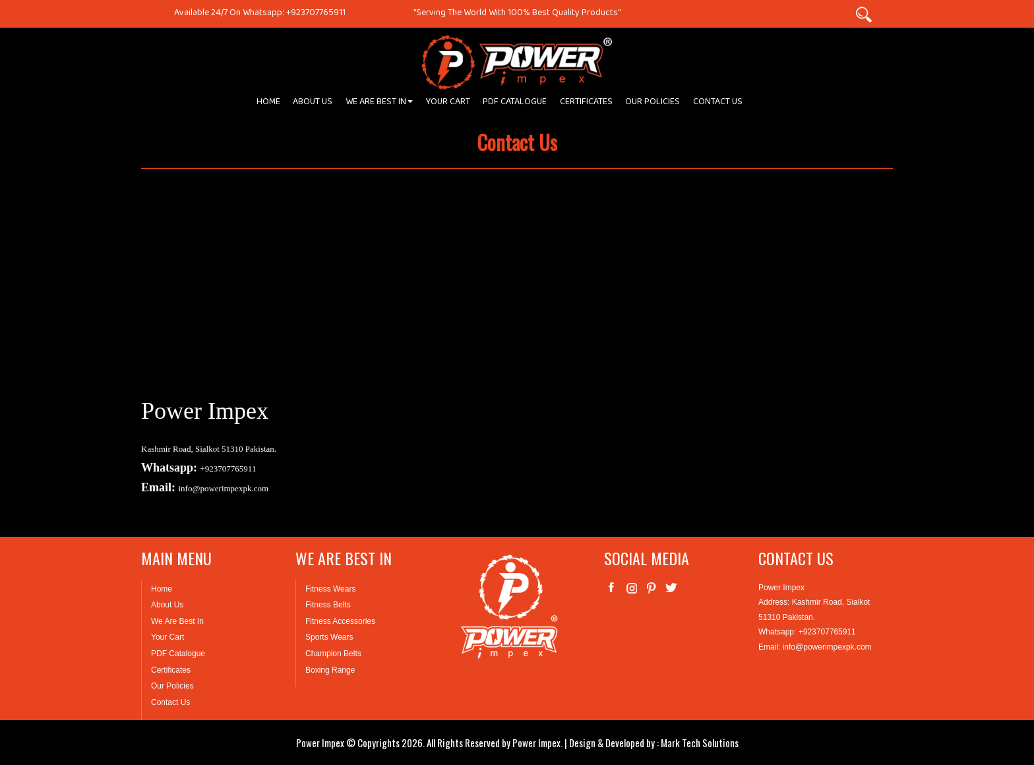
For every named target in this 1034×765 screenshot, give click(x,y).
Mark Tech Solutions (700, 742)
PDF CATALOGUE (515, 104)
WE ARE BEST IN (379, 104)
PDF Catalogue (178, 653)
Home (161, 589)
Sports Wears (329, 637)
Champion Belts (333, 653)
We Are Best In (177, 621)
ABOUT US (312, 104)
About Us (167, 604)
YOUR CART (448, 104)
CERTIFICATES (586, 104)
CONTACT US (718, 104)
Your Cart (167, 637)
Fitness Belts (328, 604)
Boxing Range (330, 670)
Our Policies (172, 685)
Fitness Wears (330, 589)
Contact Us (170, 702)
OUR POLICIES (652, 104)
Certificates (171, 670)
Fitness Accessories (340, 621)
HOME (268, 104)
